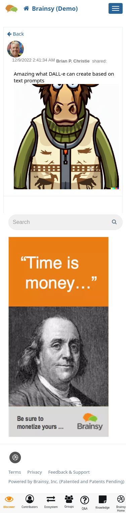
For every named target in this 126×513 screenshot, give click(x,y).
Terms (14, 472)
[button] (29, 501)
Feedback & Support (69, 472)
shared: (99, 61)
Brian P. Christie (73, 61)
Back (15, 33)
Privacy (34, 472)
